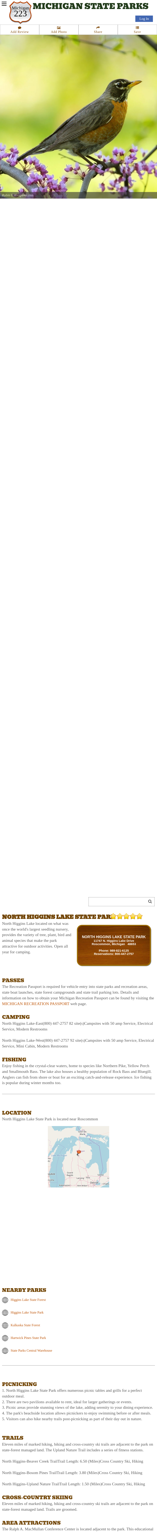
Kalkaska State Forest (25, 1325)
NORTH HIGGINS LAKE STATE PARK (114, 937)
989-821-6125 (119, 950)
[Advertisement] (48, 886)
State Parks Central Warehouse (31, 1350)
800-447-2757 (124, 954)
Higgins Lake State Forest (28, 1299)
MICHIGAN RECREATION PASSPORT (35, 1003)
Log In (144, 19)
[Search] (119, 902)
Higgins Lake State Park (27, 1312)
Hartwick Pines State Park (28, 1338)
